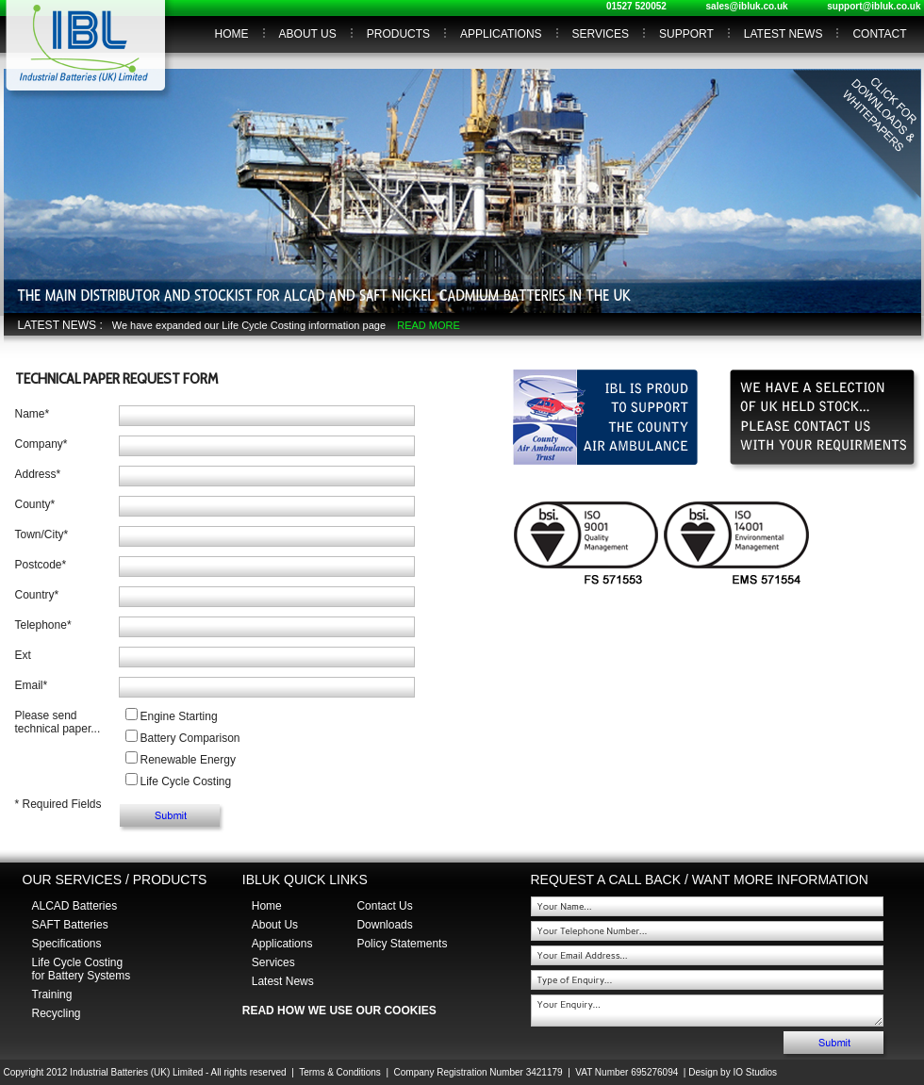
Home (267, 905)
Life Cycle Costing (186, 781)
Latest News (283, 981)
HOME (232, 34)
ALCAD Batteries (75, 905)
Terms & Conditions (340, 1072)
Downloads (384, 924)
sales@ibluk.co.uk (747, 6)
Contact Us (384, 905)
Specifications (67, 943)
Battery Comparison (190, 738)
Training (52, 994)
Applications (282, 943)
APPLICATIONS (500, 34)
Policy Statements (401, 943)
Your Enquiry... (707, 1011)
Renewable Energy (188, 759)
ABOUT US (308, 34)
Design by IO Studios (732, 1072)
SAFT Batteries (70, 924)
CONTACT (879, 34)
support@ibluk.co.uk (873, 6)
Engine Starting (179, 716)
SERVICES (600, 34)
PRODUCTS (398, 34)
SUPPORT (686, 34)
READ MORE (428, 325)
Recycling (56, 1013)
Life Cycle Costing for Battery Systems (81, 969)
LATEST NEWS (783, 34)
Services (273, 962)
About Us (275, 924)
